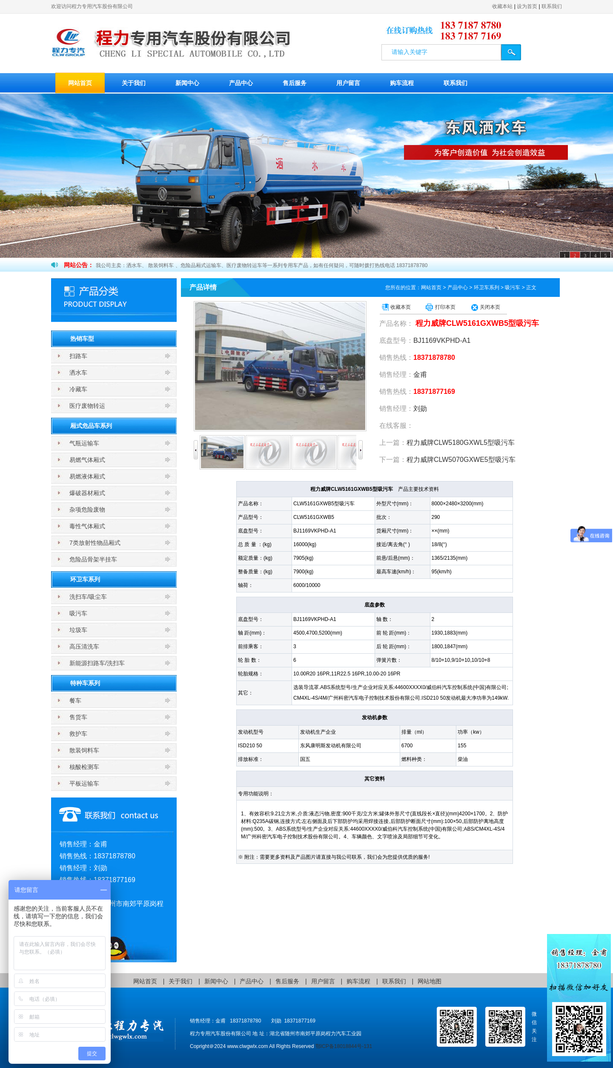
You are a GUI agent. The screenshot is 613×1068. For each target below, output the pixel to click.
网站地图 (429, 981)
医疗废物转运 (87, 405)
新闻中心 (187, 83)
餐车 (75, 700)
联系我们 (551, 6)
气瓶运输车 (84, 443)
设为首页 (527, 6)
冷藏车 (78, 389)
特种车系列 (85, 683)
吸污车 (78, 613)
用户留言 (348, 83)
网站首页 (80, 83)
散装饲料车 (84, 750)
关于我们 (134, 83)
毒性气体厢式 (87, 526)
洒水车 (78, 372)
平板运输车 (84, 783)
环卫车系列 (85, 579)
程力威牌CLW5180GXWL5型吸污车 (461, 442)
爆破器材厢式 (87, 493)
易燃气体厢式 (87, 459)
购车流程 (402, 83)
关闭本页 (490, 307)
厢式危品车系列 (91, 425)
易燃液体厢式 (87, 476)
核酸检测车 (84, 766)
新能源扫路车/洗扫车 (97, 663)
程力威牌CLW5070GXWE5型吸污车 (461, 459)
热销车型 (82, 338)
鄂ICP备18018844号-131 (343, 1046)
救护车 (78, 733)
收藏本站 (502, 6)
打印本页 (445, 307)
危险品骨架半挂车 (93, 559)
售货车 (78, 717)
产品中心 (241, 83)
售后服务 (294, 83)
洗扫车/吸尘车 (88, 596)
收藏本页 (400, 307)
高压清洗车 (84, 646)
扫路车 (78, 356)
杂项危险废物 (87, 509)
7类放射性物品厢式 (94, 542)
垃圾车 (78, 630)
